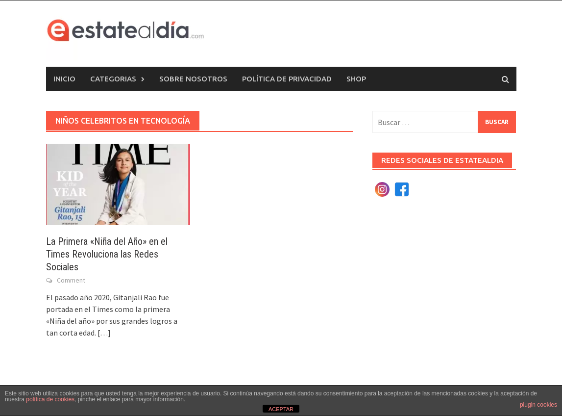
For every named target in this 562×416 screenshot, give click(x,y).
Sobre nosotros (193, 79)
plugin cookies (538, 404)
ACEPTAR (281, 409)
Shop (356, 79)
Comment (71, 280)
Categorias (113, 79)
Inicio (64, 79)
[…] (103, 333)
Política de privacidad (287, 79)
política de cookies (50, 399)
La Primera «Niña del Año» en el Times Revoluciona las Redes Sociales (107, 254)
